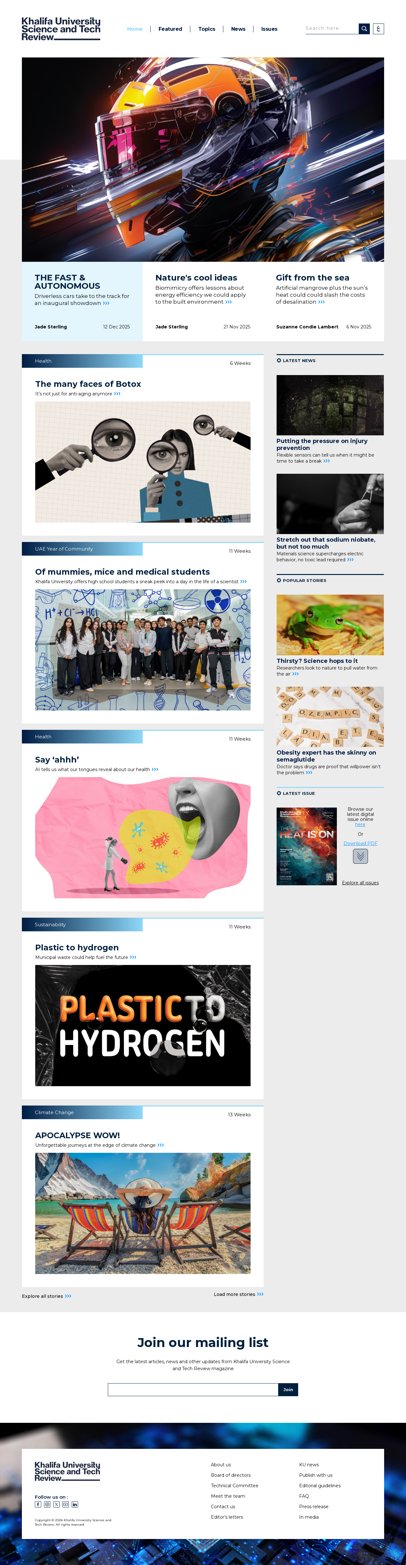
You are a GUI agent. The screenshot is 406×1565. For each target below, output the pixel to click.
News (238, 29)
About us (221, 1465)
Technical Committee (235, 1486)
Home (135, 29)
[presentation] (41, 242)
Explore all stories (46, 1296)
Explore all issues (360, 883)
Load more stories (239, 1294)
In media (309, 1517)
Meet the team (228, 1496)
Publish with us (315, 1475)
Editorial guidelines (320, 1486)
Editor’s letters (227, 1517)
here (360, 824)
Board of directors (231, 1475)
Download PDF (360, 843)
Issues (269, 29)
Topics (206, 29)
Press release (314, 1506)
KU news (309, 1465)
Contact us (223, 1506)
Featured (170, 29)
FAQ (304, 1496)
